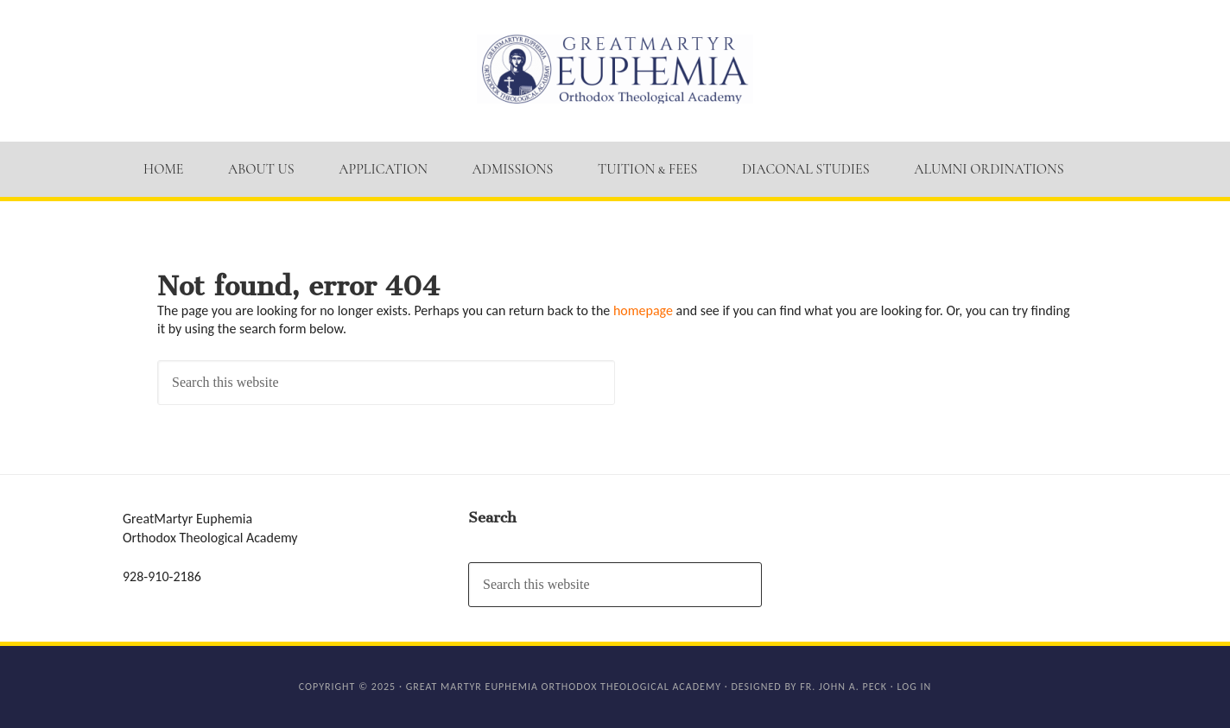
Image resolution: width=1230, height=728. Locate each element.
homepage (643, 310)
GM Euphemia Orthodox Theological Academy (615, 69)
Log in (914, 687)
